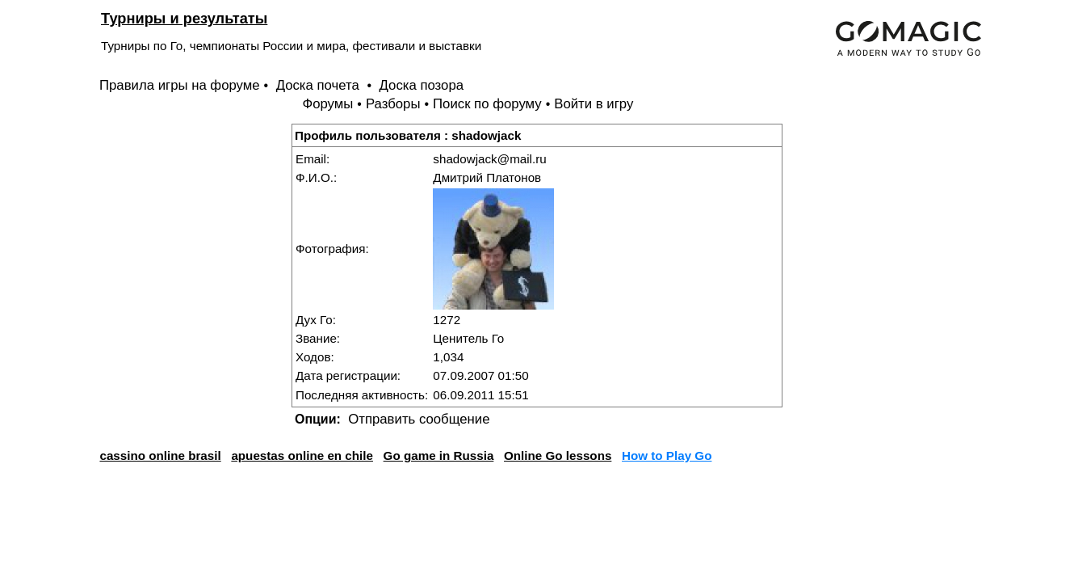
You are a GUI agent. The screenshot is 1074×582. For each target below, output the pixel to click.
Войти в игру (593, 104)
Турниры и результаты (184, 18)
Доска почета (319, 85)
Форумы (327, 104)
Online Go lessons (557, 455)
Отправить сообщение (418, 419)
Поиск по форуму (487, 104)
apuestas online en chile (302, 455)
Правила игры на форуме (179, 85)
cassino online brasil (159, 455)
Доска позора (422, 85)
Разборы (393, 104)
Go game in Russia (439, 455)
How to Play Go (666, 455)
